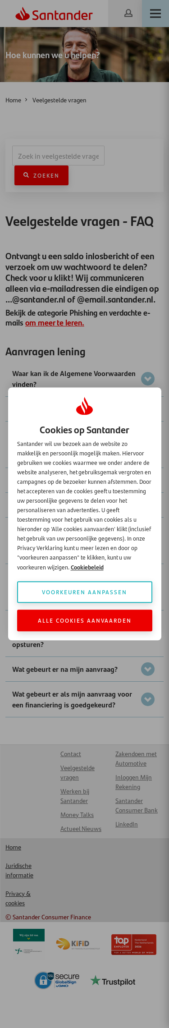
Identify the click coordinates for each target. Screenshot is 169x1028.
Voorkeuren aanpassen (84, 592)
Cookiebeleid (87, 567)
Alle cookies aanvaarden (85, 620)
